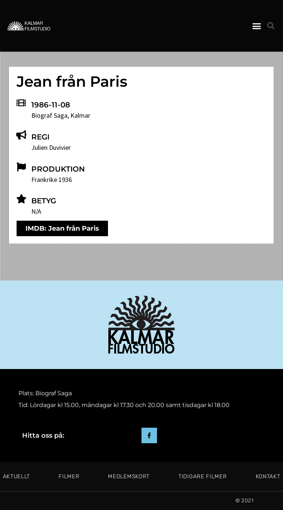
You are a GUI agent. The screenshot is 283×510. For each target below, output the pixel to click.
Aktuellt (16, 476)
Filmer (69, 476)
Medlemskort (129, 476)
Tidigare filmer (202, 476)
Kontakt (268, 476)
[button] (256, 26)
